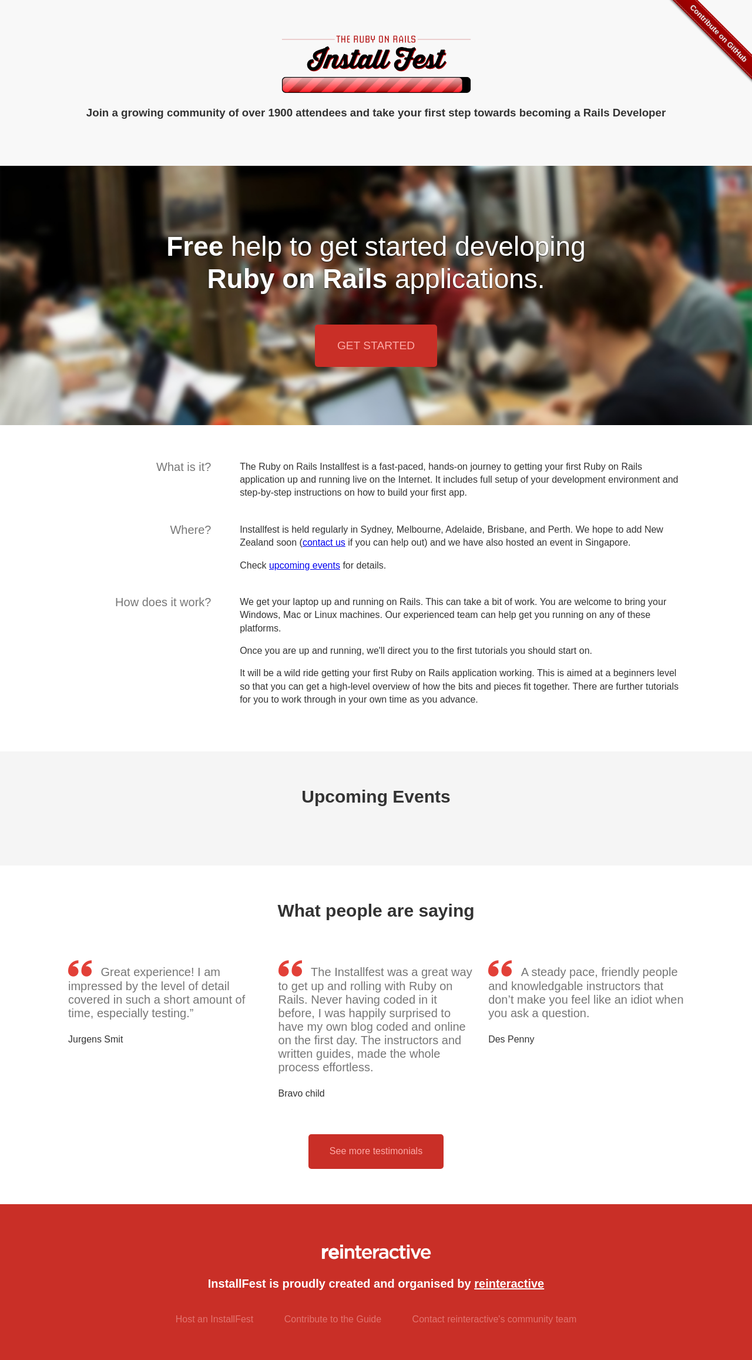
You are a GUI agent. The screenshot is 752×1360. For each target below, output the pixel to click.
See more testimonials (376, 1151)
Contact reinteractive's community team (494, 1319)
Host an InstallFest (215, 1319)
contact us (324, 542)
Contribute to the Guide (332, 1319)
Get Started (376, 345)
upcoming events (304, 565)
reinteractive (509, 1283)
